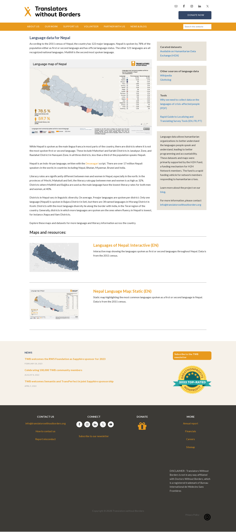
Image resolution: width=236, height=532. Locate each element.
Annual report (190, 423)
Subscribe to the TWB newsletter (186, 356)
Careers (190, 439)
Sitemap (190, 447)
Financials (190, 431)
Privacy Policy (192, 515)
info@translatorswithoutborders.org (180, 204)
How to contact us (45, 431)
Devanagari (92, 163)
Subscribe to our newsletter (94, 436)
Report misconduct (45, 439)
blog (162, 192)
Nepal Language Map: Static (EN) (122, 291)
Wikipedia (166, 75)
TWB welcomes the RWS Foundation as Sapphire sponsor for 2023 (65, 359)
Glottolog (165, 79)
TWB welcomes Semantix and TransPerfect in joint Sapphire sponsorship (69, 381)
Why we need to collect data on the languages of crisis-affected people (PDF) (180, 104)
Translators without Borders (52, 11)
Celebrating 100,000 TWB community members (53, 370)
